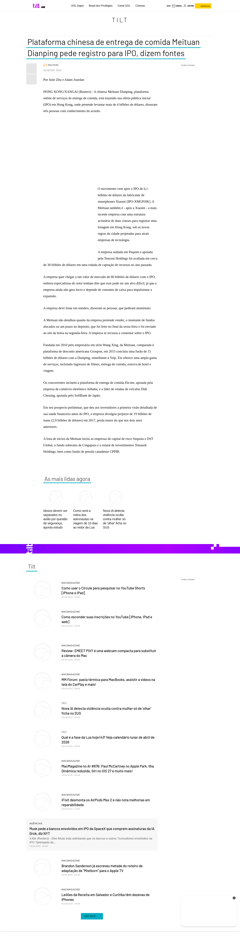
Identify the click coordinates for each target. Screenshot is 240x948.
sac (169, 6)
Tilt (119, 19)
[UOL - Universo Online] (43, 7)
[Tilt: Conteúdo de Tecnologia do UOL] (36, 6)
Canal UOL (124, 5)
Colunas (140, 5)
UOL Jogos (77, 5)
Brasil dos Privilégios (101, 5)
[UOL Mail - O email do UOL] (177, 6)
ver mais (92, 916)
